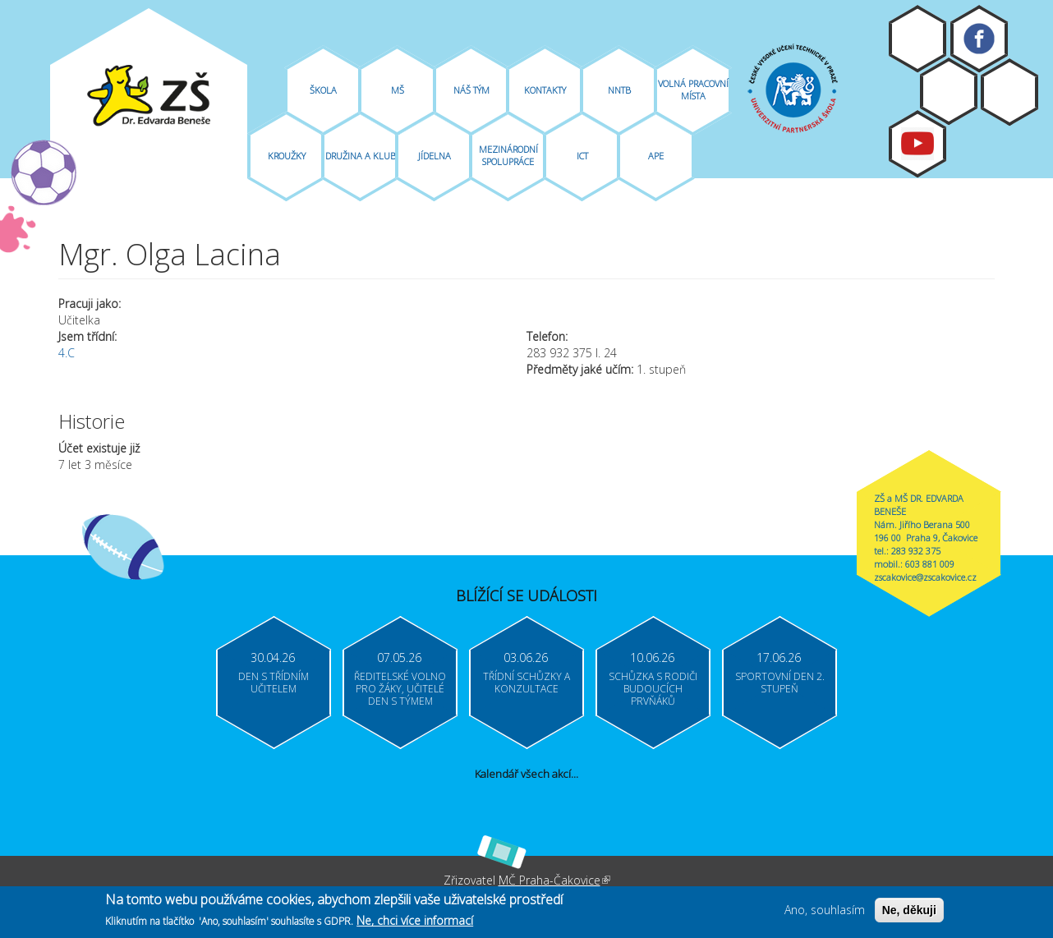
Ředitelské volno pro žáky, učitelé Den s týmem (400, 688)
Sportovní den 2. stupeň (780, 682)
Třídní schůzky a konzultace (526, 682)
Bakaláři (948, 91)
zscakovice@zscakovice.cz (925, 577)
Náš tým (471, 90)
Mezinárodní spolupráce (508, 155)
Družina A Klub (360, 155)
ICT (582, 155)
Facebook (979, 38)
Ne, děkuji (909, 912)
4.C (66, 353)
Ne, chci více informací (414, 923)
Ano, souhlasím (824, 912)
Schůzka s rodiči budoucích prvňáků (653, 688)
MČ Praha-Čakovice (554, 880)
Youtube (917, 143)
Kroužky (287, 155)
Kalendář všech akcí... (526, 773)
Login (1009, 92)
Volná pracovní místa (693, 89)
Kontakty (545, 90)
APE (656, 155)
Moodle (917, 38)
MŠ (397, 90)
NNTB (619, 90)
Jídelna (434, 155)
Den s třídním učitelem (273, 682)
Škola (323, 90)
